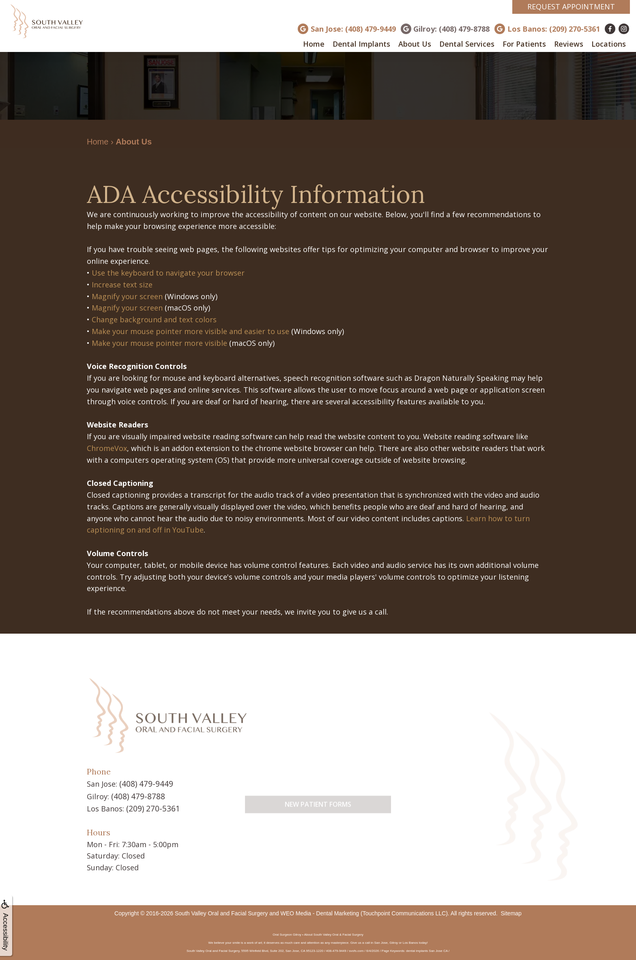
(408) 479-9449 (144, 783)
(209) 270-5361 (151, 807)
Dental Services (466, 44)
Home (313, 44)
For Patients (524, 44)
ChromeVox (107, 448)
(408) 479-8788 (136, 795)
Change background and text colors (154, 319)
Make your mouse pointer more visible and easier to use (190, 331)
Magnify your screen (127, 296)
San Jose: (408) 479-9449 (353, 29)
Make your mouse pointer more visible (159, 343)
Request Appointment (571, 6)
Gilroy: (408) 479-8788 (451, 29)
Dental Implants (361, 44)
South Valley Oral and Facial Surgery (221, 911)
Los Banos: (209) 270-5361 (553, 29)
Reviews (568, 44)
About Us (414, 44)
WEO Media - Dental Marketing (319, 911)
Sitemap (511, 911)
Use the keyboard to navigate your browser (168, 273)
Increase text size (122, 284)
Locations (608, 44)
